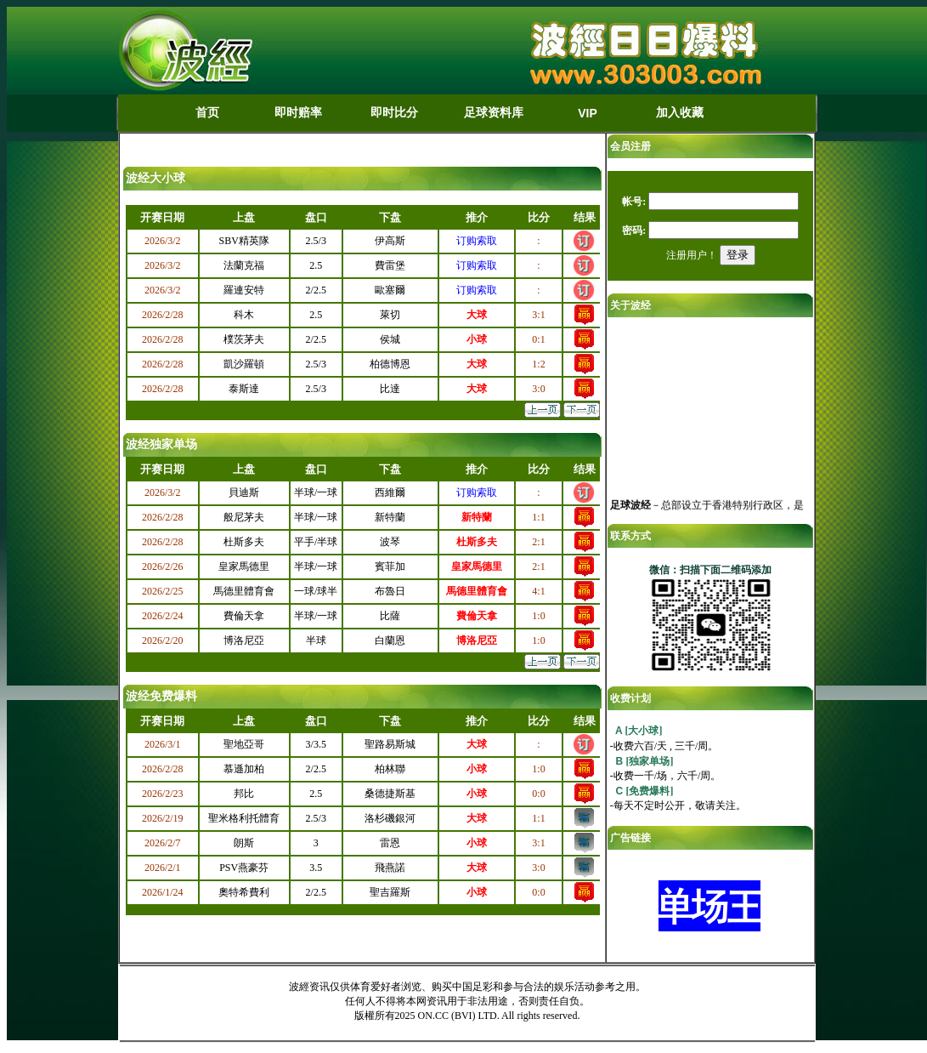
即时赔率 (298, 112)
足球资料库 (493, 112)
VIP (587, 113)
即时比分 (394, 112)
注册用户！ (691, 255)
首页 (207, 112)
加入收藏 (680, 112)
